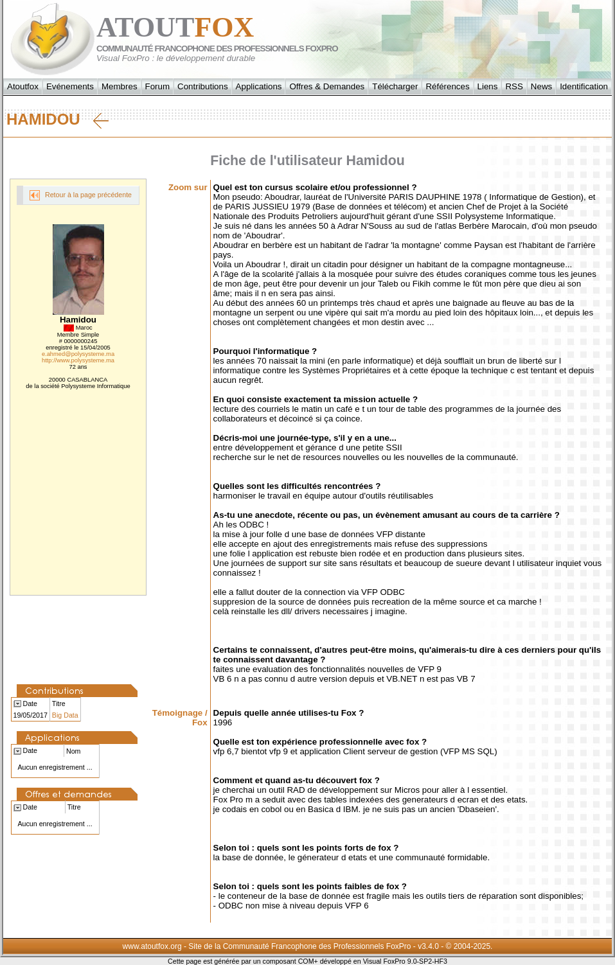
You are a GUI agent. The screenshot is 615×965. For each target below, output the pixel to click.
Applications (259, 86)
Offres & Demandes (326, 86)
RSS (513, 86)
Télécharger (395, 86)
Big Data (65, 715)
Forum (157, 86)
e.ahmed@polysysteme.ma (78, 354)
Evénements (70, 86)
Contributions (202, 86)
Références (447, 86)
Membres (120, 86)
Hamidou (57, 119)
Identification (584, 86)
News (541, 86)
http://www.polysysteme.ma (78, 360)
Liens (487, 86)
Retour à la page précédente (81, 195)
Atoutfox (23, 86)
